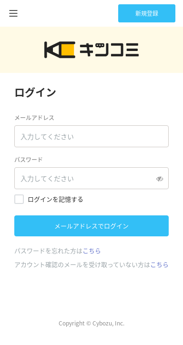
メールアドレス (34, 117)
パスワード (28, 159)
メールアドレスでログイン (91, 225)
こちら (91, 250)
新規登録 (146, 13)
